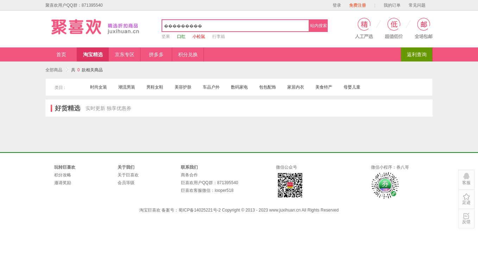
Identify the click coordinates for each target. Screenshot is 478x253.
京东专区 (124, 54)
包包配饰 (267, 87)
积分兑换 (188, 54)
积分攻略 (62, 175)
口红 (181, 36)
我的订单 (392, 5)
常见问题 (417, 5)
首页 (61, 54)
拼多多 (156, 54)
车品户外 (211, 87)
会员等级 (126, 182)
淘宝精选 (93, 54)
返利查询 (417, 54)
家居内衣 (295, 87)
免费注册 (357, 5)
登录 (337, 5)
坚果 (166, 36)
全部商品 (56, 69)
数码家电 (239, 87)
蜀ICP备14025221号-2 (199, 210)
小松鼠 (199, 36)
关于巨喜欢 (128, 175)
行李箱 (218, 36)
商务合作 (189, 175)
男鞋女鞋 (154, 87)
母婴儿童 (352, 87)
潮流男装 (126, 87)
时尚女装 (98, 87)
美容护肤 (183, 87)
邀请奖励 (62, 182)
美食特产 (323, 87)
